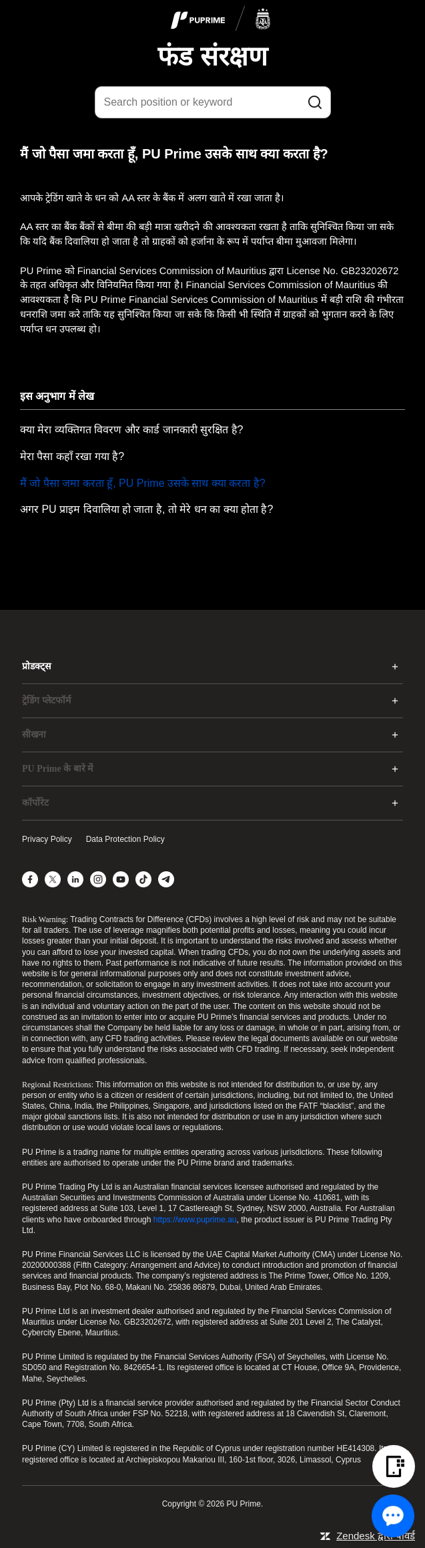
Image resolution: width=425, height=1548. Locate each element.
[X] (53, 879)
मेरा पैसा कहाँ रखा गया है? (72, 456)
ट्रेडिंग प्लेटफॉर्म (46, 700)
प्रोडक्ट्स (36, 666)
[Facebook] (30, 879)
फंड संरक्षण (212, 56)
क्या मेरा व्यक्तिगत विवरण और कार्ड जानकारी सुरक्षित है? (131, 429)
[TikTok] (143, 879)
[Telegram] (166, 879)
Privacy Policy (47, 839)
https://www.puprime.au (195, 1219)
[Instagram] (98, 879)
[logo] (221, 19)
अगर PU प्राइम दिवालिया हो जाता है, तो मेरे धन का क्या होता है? (146, 509)
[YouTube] (121, 879)
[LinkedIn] (75, 879)
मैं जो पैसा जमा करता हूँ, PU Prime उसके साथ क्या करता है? (143, 483)
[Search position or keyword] (213, 102)
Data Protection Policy (125, 839)
